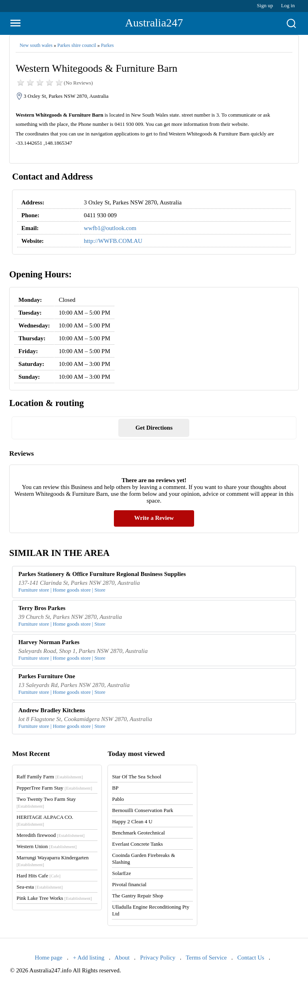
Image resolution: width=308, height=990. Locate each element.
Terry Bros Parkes (42, 608)
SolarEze (121, 873)
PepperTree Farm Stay (54, 788)
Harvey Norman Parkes (48, 642)
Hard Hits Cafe (38, 876)
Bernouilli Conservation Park (142, 810)
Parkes (107, 45)
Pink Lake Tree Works (54, 898)
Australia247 (154, 22)
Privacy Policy (157, 957)
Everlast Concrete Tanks (137, 844)
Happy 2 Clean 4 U (132, 821)
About (122, 957)
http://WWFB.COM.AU (113, 241)
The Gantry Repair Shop (137, 896)
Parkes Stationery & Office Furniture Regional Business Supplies (102, 574)
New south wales (36, 45)
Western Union (46, 846)
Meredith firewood (50, 835)
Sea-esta (39, 887)
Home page (49, 957)
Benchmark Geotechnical (138, 833)
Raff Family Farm (49, 777)
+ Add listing (88, 957)
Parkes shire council (76, 45)
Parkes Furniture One (46, 676)
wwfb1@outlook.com (110, 228)
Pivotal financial (129, 884)
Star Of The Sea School (136, 777)
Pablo (118, 799)
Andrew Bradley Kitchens (51, 710)
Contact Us (250, 957)
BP (115, 788)
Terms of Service (206, 957)
